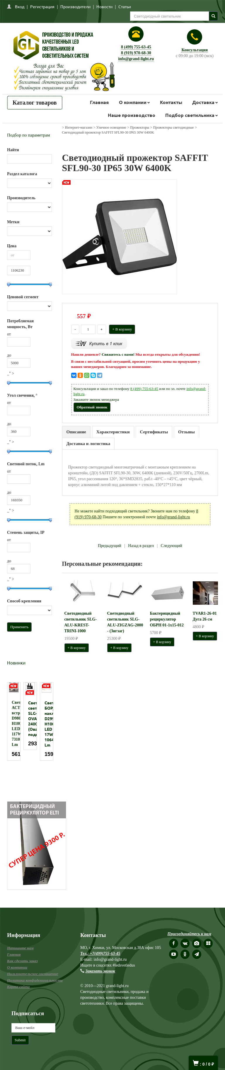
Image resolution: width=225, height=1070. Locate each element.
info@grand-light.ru (136, 59)
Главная (99, 102)
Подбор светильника (189, 115)
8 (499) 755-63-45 (136, 47)
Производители (75, 6)
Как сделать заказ (22, 961)
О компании (132, 102)
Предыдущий (109, 545)
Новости (104, 6)
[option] (14, 721)
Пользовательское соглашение (32, 974)
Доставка (203, 102)
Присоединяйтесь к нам (190, 934)
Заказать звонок (100, 971)
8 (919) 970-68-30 (136, 53)
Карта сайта (18, 986)
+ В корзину (122, 329)
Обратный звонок (92, 407)
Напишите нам (20, 948)
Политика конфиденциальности (35, 980)
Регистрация (42, 6)
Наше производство (131, 115)
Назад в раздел (141, 545)
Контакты (171, 102)
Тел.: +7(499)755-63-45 (100, 953)
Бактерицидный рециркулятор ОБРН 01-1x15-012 (167, 619)
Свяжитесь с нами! (118, 354)
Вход (19, 6)
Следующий (171, 545)
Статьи (124, 6)
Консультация (194, 50)
